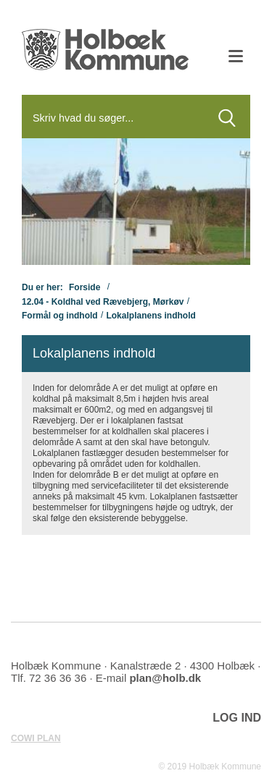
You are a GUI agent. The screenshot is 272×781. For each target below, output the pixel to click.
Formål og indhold (60, 316)
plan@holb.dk (165, 678)
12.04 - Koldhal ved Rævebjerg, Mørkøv (103, 301)
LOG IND (237, 718)
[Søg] (113, 118)
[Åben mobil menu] (235, 57)
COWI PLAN (36, 738)
